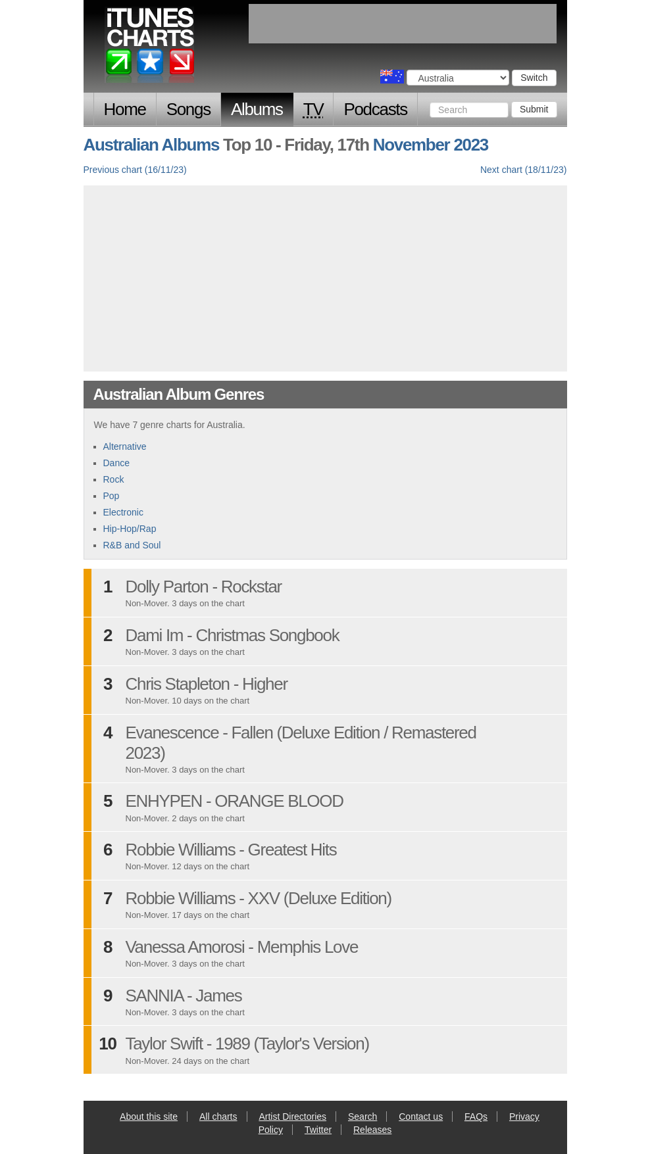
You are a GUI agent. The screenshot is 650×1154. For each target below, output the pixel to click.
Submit (534, 109)
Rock (113, 479)
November (411, 145)
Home (125, 109)
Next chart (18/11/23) (523, 169)
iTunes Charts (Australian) (150, 48)
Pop (111, 496)
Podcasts (375, 109)
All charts (218, 1116)
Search (362, 1116)
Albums (257, 109)
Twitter (318, 1129)
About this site (149, 1116)
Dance (116, 463)
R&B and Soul (132, 545)
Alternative (125, 446)
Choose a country (392, 77)
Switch (533, 77)
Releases (372, 1129)
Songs (188, 109)
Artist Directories (292, 1116)
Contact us (421, 1116)
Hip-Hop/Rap (130, 528)
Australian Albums (152, 145)
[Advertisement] (325, 277)
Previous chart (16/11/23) (135, 169)
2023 (470, 145)
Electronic (123, 512)
